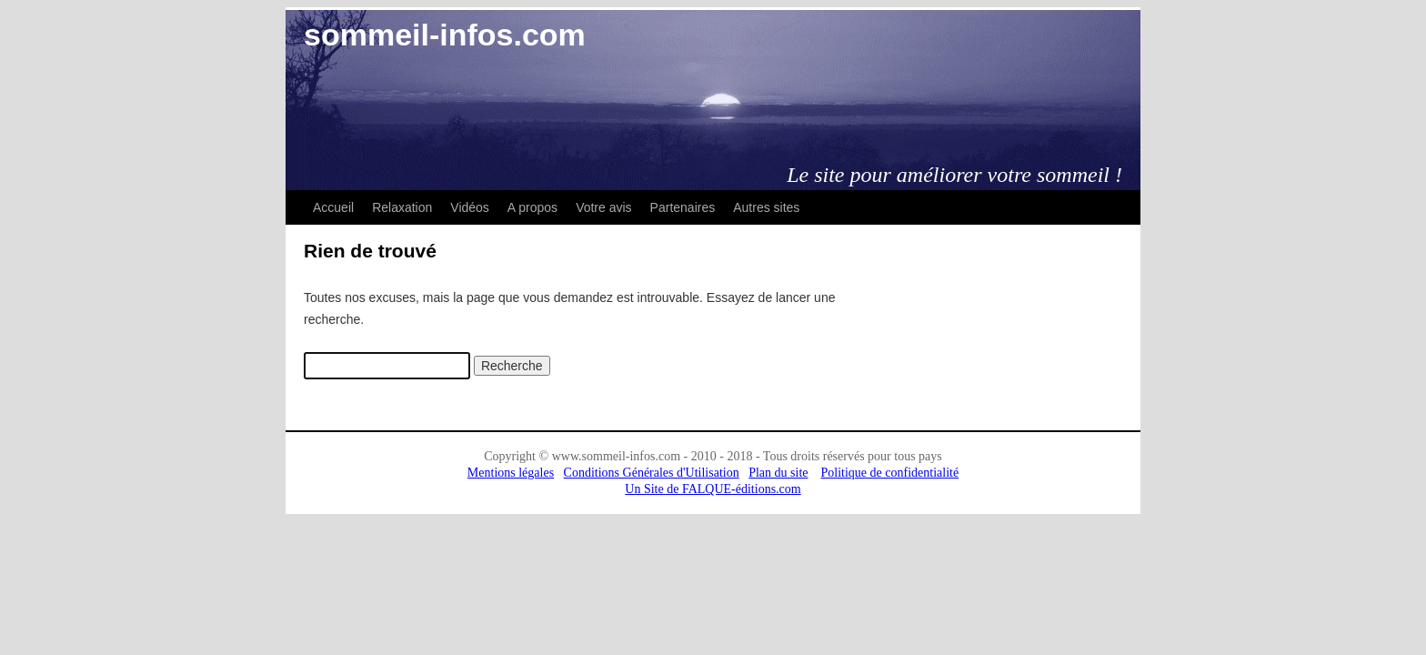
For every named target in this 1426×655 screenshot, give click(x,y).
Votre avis (603, 207)
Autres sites (766, 207)
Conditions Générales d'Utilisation (651, 472)
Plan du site (778, 472)
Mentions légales (510, 472)
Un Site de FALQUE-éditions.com (712, 489)
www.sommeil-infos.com (616, 456)
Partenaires (683, 207)
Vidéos (469, 207)
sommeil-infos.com (445, 34)
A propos (532, 207)
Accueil (333, 207)
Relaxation (402, 207)
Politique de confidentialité (890, 472)
